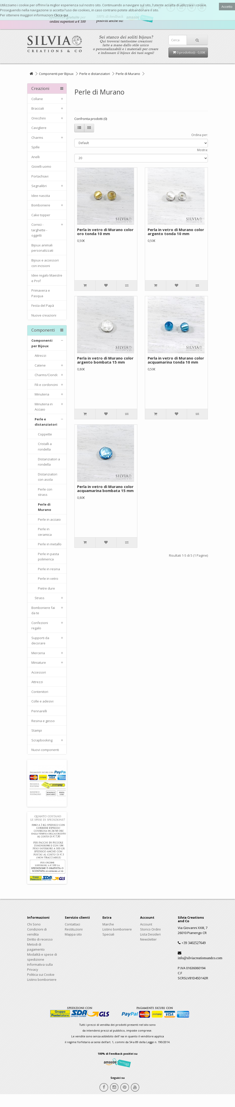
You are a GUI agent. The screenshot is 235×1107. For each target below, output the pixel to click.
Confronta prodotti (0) (90, 118)
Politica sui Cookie (40, 974)
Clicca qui (61, 15)
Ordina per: (199, 135)
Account (146, 924)
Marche (108, 924)
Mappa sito (73, 934)
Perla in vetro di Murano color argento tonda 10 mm (176, 231)
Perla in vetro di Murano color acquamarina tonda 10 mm (176, 360)
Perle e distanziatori (94, 73)
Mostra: (202, 150)
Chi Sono (34, 924)
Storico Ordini (150, 929)
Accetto (226, 6)
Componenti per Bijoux (56, 73)
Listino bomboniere (41, 979)
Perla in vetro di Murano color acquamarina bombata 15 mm (105, 488)
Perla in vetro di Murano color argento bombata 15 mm (105, 360)
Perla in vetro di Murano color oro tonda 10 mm (105, 231)
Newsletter (148, 939)
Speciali (108, 934)
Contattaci (72, 924)
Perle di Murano (128, 73)
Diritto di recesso (40, 939)
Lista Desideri (150, 934)
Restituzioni (74, 929)
